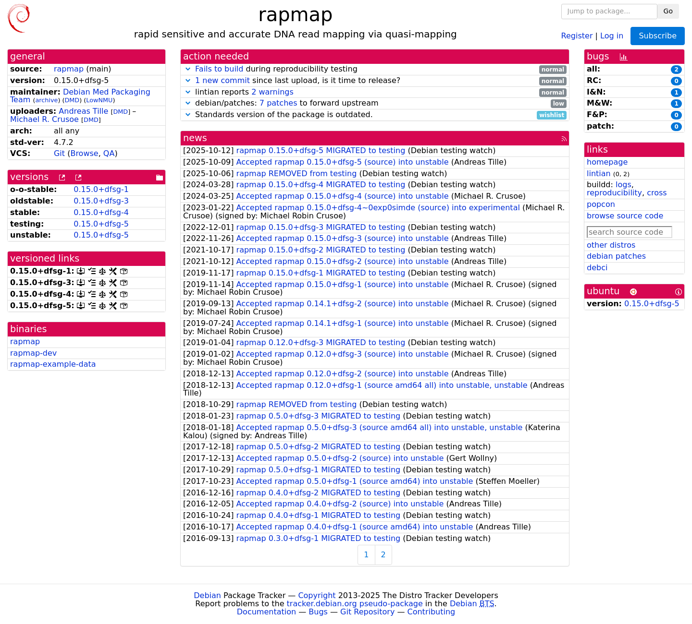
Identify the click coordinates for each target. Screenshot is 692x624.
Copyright (316, 595)
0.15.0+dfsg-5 (101, 223)
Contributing (432, 611)
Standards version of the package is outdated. (375, 115)
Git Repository (367, 611)
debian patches (616, 256)
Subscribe (658, 35)
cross (657, 192)
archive (46, 100)
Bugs (318, 611)
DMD (71, 100)
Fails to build (219, 68)
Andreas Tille (83, 111)
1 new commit (222, 80)
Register (577, 35)
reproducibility (614, 192)
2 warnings (272, 91)
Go (668, 11)
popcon (601, 204)
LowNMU (99, 100)
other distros (611, 245)
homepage (607, 162)
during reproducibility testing (375, 69)
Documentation (266, 611)
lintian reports (375, 92)
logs (623, 184)
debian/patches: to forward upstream (375, 103)
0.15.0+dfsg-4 (101, 212)
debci (597, 267)
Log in (611, 35)
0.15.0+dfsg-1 (101, 189)
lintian (599, 173)
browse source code (625, 215)
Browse (84, 153)
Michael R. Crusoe (44, 119)
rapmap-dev (33, 353)
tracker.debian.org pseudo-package (355, 603)
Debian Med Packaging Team (80, 96)
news (195, 138)
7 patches (278, 103)
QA (109, 153)
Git (59, 153)
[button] (187, 68)
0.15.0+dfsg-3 (101, 200)
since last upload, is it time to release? (375, 81)
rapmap (69, 68)
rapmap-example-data (53, 364)
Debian (207, 595)
